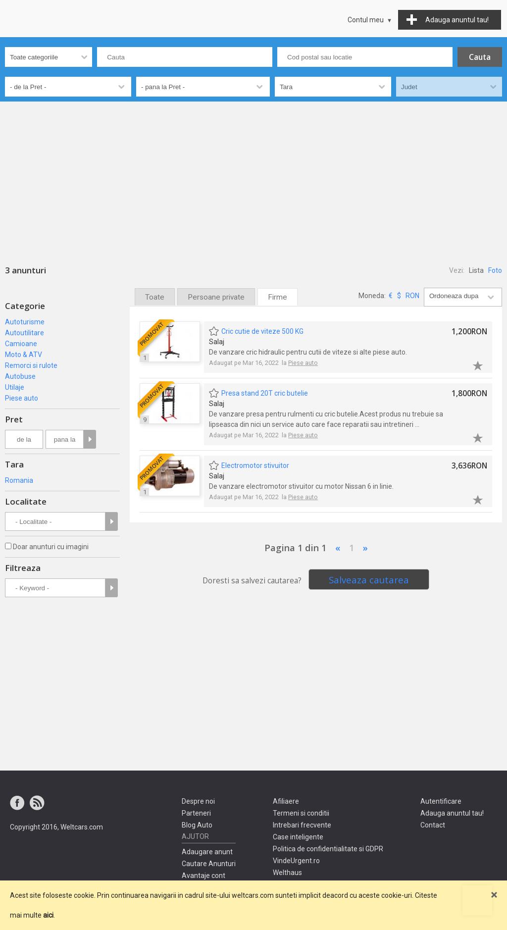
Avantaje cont (203, 875)
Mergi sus (477, 900)
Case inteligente (298, 837)
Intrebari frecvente (302, 825)
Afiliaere (286, 801)
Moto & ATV (23, 355)
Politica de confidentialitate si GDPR (328, 849)
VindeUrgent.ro (296, 861)
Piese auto (21, 398)
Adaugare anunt (207, 852)
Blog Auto (197, 825)
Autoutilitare (24, 333)
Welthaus (287, 873)
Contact (432, 825)
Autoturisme (25, 322)
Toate (154, 297)
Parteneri (196, 813)
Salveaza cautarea (369, 579)
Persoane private (216, 297)
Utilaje (14, 387)
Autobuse (20, 376)
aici (48, 915)
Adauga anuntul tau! (452, 813)
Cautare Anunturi (209, 864)
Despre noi (198, 801)
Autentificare (440, 801)
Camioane (21, 344)
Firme (277, 297)
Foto (495, 270)
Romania (19, 480)
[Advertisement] (253, 175)
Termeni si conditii (301, 813)
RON (412, 296)
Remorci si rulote (31, 365)
